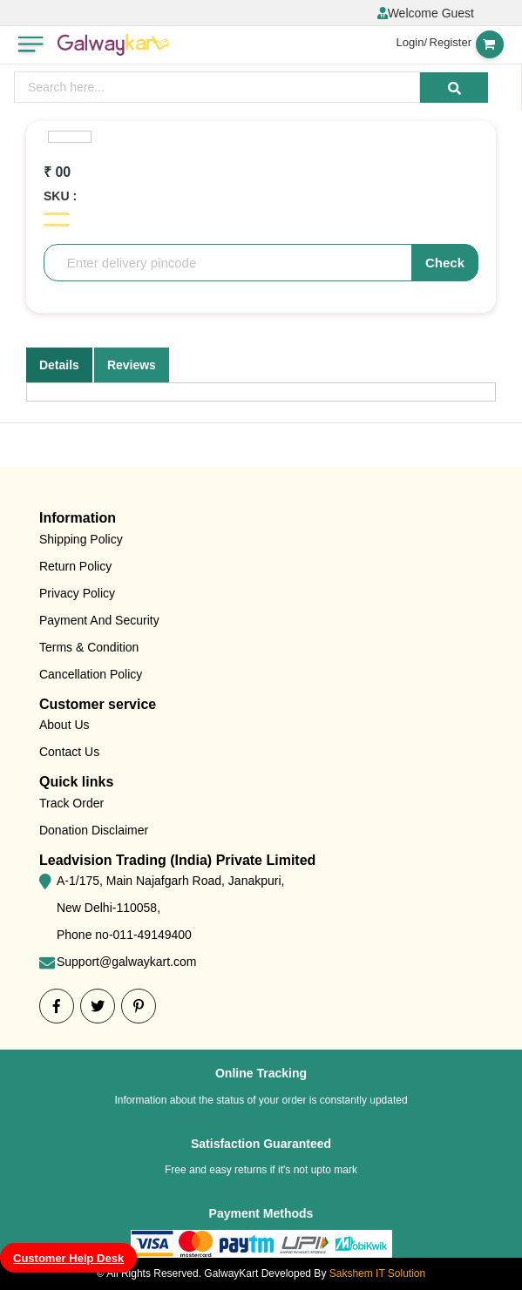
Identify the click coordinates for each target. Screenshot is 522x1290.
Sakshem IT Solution (377, 1273)
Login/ (412, 42)
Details (59, 365)
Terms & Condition (89, 647)
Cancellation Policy (90, 674)
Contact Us (69, 752)
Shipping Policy (81, 539)
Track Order (71, 803)
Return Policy (75, 566)
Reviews (131, 365)
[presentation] (217, 87)
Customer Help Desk (68, 1258)
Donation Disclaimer (93, 830)
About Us (64, 725)
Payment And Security (99, 620)
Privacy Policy (77, 593)
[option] (70, 137)
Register (450, 42)
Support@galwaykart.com (127, 962)
